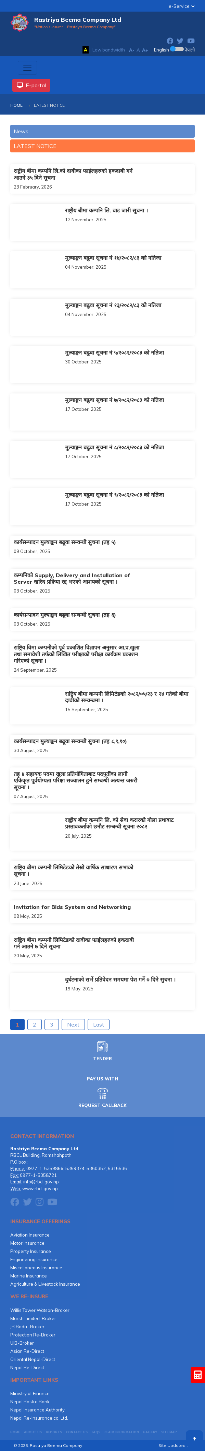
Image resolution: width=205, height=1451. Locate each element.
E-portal (31, 85)
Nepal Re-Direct (27, 1367)
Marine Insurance (28, 1275)
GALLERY (150, 1432)
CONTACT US (77, 1432)
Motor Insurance (27, 1243)
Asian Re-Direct (27, 1351)
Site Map (169, 1432)
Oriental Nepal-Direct (32, 1359)
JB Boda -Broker (27, 1326)
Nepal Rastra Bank (30, 1401)
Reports (54, 1432)
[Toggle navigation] (27, 68)
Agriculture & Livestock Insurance (45, 1284)
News (21, 131)
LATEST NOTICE (35, 146)
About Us (33, 1432)
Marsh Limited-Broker (33, 1318)
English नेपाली (174, 50)
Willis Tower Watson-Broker (39, 1310)
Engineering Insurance (33, 1259)
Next (73, 1024)
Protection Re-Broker (32, 1334)
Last (98, 1024)
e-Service (179, 6)
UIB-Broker (22, 1343)
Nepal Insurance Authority (37, 1409)
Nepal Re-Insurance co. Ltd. (39, 1418)
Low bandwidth (108, 50)
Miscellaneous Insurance (36, 1267)
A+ (145, 50)
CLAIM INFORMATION (121, 1432)
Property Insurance (30, 1251)
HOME (16, 105)
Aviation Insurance (30, 1235)
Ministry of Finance (30, 1393)
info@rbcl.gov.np (41, 1181)
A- (131, 50)
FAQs (96, 1432)
